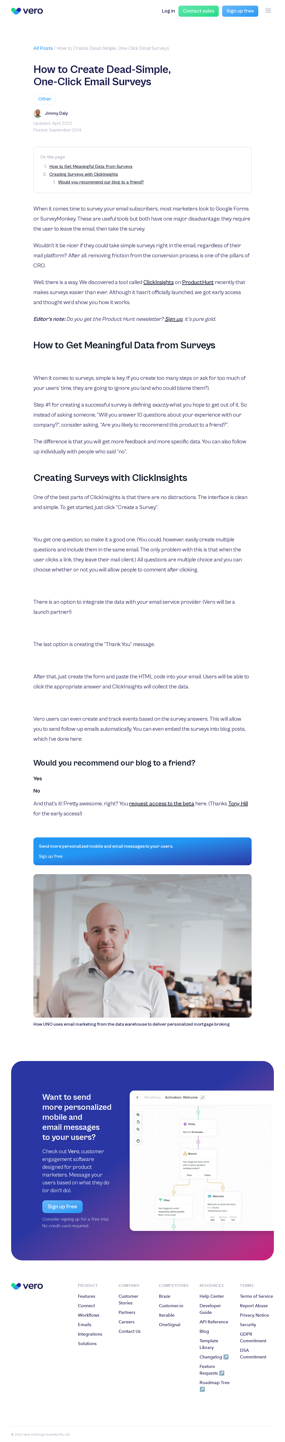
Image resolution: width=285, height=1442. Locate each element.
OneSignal (169, 1324)
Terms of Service (256, 1296)
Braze (164, 1296)
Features (86, 1296)
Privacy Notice (254, 1315)
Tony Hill (238, 804)
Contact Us (130, 1331)
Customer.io (171, 1305)
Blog (204, 1331)
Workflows (88, 1315)
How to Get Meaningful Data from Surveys (90, 166)
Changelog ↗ (214, 1357)
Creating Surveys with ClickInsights (83, 174)
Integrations (90, 1334)
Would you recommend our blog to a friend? (101, 182)
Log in (168, 11)
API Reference (214, 1321)
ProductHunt (198, 282)
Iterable (167, 1315)
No (36, 791)
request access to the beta (161, 804)
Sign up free (240, 11)
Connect (86, 1305)
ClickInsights (158, 282)
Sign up (173, 319)
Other (44, 99)
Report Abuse (254, 1305)
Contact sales (198, 11)
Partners (127, 1312)
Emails (84, 1324)
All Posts (43, 48)
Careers (126, 1321)
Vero (73, 1151)
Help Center (212, 1296)
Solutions (87, 1343)
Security (248, 1324)
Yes (37, 779)
